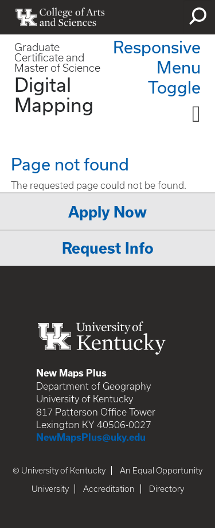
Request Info (108, 248)
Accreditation (109, 489)
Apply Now (107, 212)
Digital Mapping (53, 94)
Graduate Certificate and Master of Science (57, 57)
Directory (166, 489)
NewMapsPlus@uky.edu (91, 437)
